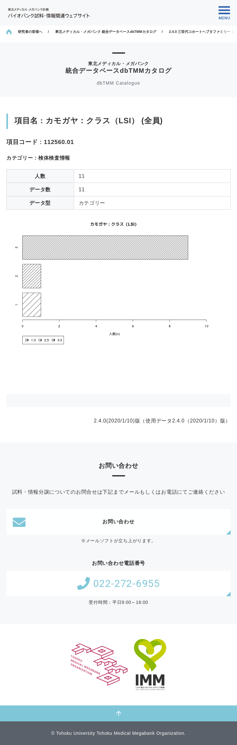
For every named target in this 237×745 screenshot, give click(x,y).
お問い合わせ (74, 521)
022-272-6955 (118, 583)
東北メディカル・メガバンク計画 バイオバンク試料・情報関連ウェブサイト (49, 13)
